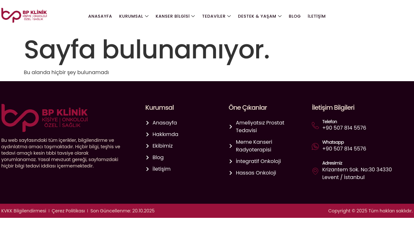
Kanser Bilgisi (176, 16)
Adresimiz (332, 163)
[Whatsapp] (315, 146)
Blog (294, 16)
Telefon (329, 121)
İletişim (315, 16)
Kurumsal (135, 16)
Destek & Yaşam (259, 16)
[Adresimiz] (315, 171)
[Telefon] (315, 125)
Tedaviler (216, 16)
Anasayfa (102, 16)
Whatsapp (333, 142)
